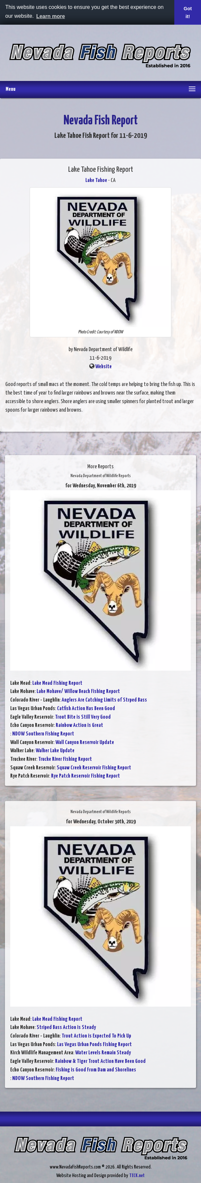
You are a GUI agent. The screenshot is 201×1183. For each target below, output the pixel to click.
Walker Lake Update (55, 751)
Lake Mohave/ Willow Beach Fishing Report (78, 691)
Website (103, 367)
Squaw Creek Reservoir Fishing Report (94, 768)
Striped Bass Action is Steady (66, 1027)
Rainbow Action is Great (79, 725)
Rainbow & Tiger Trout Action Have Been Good (100, 1061)
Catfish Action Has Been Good (86, 708)
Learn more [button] (50, 16)
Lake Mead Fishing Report (57, 683)
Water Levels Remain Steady (103, 1053)
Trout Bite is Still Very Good (83, 717)
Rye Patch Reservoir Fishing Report (85, 776)
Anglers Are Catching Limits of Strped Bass (104, 700)
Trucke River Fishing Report (65, 759)
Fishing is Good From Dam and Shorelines (96, 1070)
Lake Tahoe (96, 180)
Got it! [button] (188, 12)
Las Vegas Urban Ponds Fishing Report (94, 1044)
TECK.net (137, 1175)
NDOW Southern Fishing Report (43, 734)
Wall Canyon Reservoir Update (84, 742)
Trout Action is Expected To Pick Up (96, 1036)
